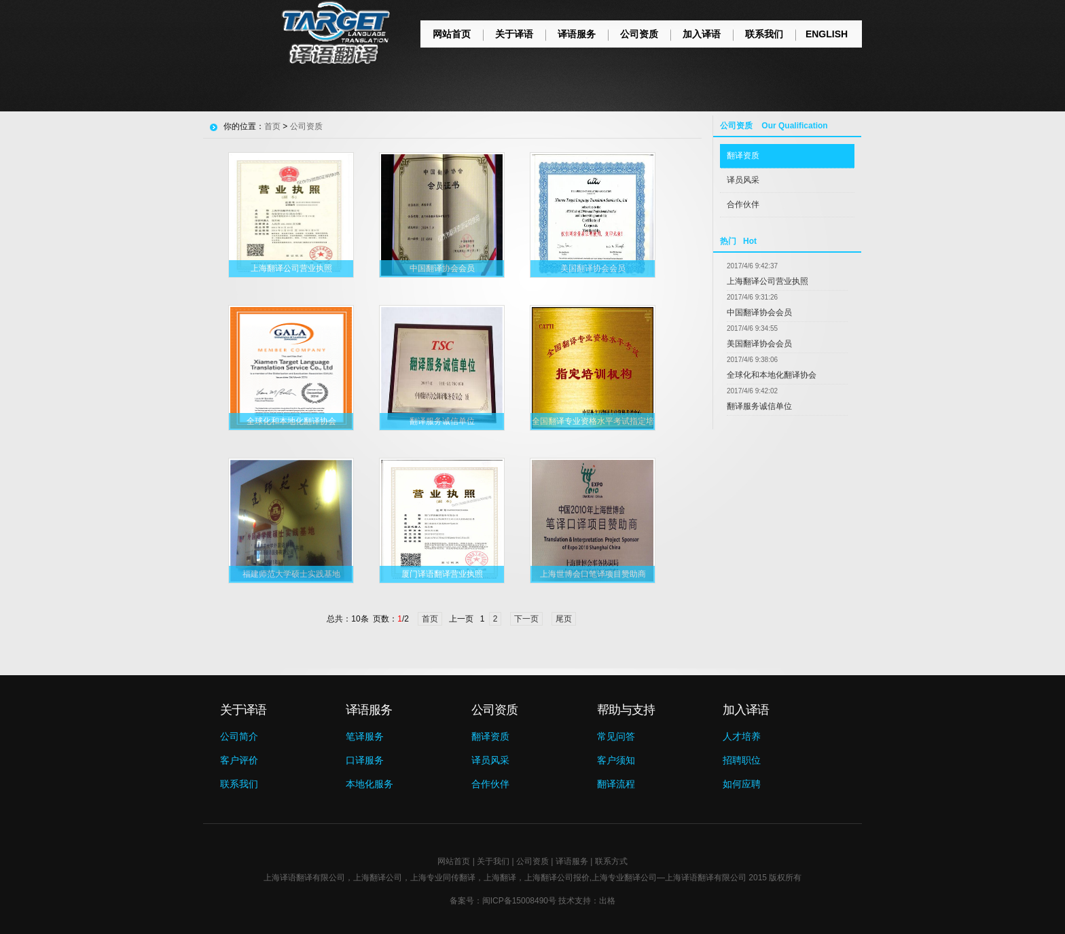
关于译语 (514, 34)
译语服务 (577, 34)
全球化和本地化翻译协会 (771, 375)
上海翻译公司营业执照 (767, 281)
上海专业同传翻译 (442, 877)
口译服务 (365, 760)
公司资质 (639, 34)
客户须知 (616, 760)
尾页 (564, 619)
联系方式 (611, 861)
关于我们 (493, 861)
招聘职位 (742, 760)
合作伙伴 (743, 204)
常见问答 (616, 736)
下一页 (526, 619)
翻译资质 (743, 155)
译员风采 (743, 180)
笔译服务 (365, 736)
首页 (272, 126)
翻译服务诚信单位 (759, 406)
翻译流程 (616, 783)
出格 (607, 900)
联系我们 (764, 34)
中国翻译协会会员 (759, 312)
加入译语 (702, 34)
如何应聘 (742, 783)
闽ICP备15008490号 (519, 900)
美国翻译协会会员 (759, 343)
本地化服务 (369, 783)
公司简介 (239, 736)
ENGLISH (827, 34)
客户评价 (239, 760)
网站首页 (452, 34)
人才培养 (742, 736)
